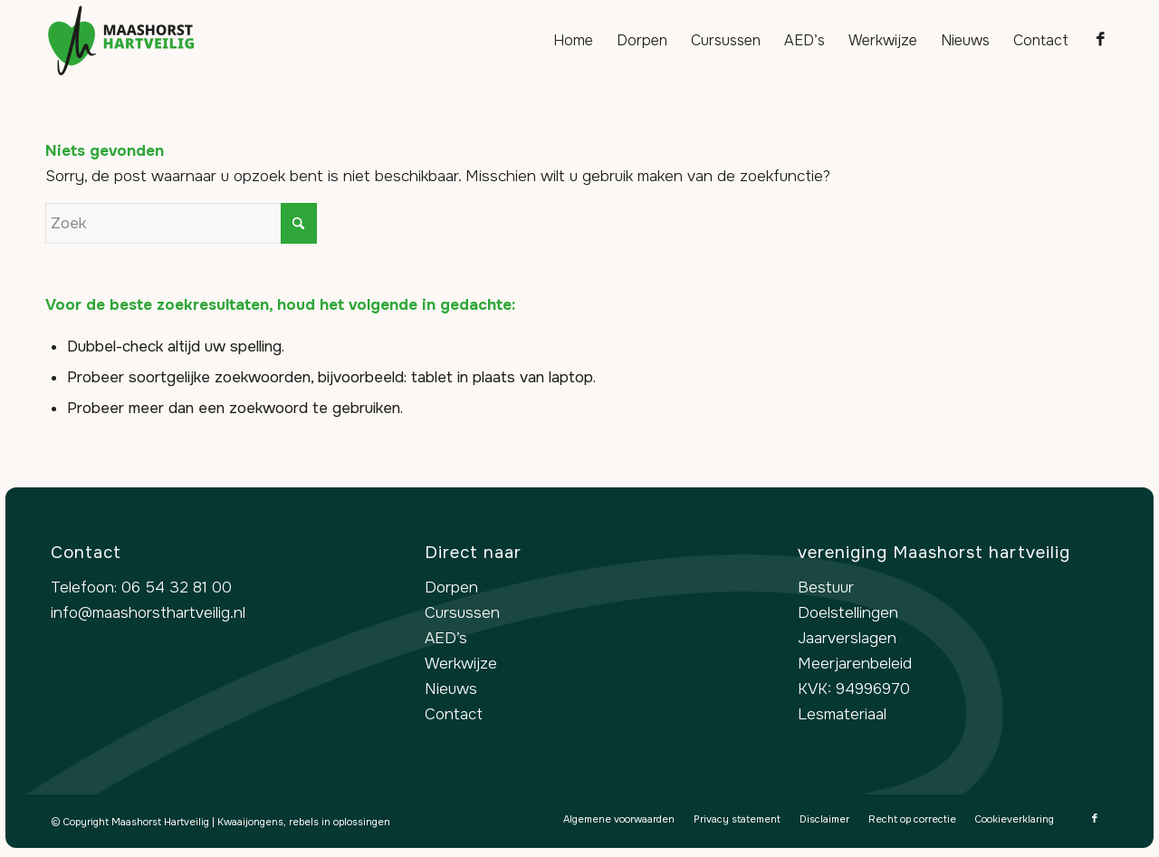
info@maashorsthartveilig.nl (148, 612)
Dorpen (451, 587)
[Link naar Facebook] (1100, 39)
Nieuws (451, 688)
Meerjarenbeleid (855, 663)
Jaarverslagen (847, 638)
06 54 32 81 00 (176, 587)
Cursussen (462, 612)
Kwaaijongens (250, 821)
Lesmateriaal (842, 714)
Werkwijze (461, 663)
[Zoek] (181, 223)
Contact (454, 714)
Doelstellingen (848, 612)
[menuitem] (573, 41)
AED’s (446, 638)
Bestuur (826, 587)
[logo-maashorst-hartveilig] (121, 41)
